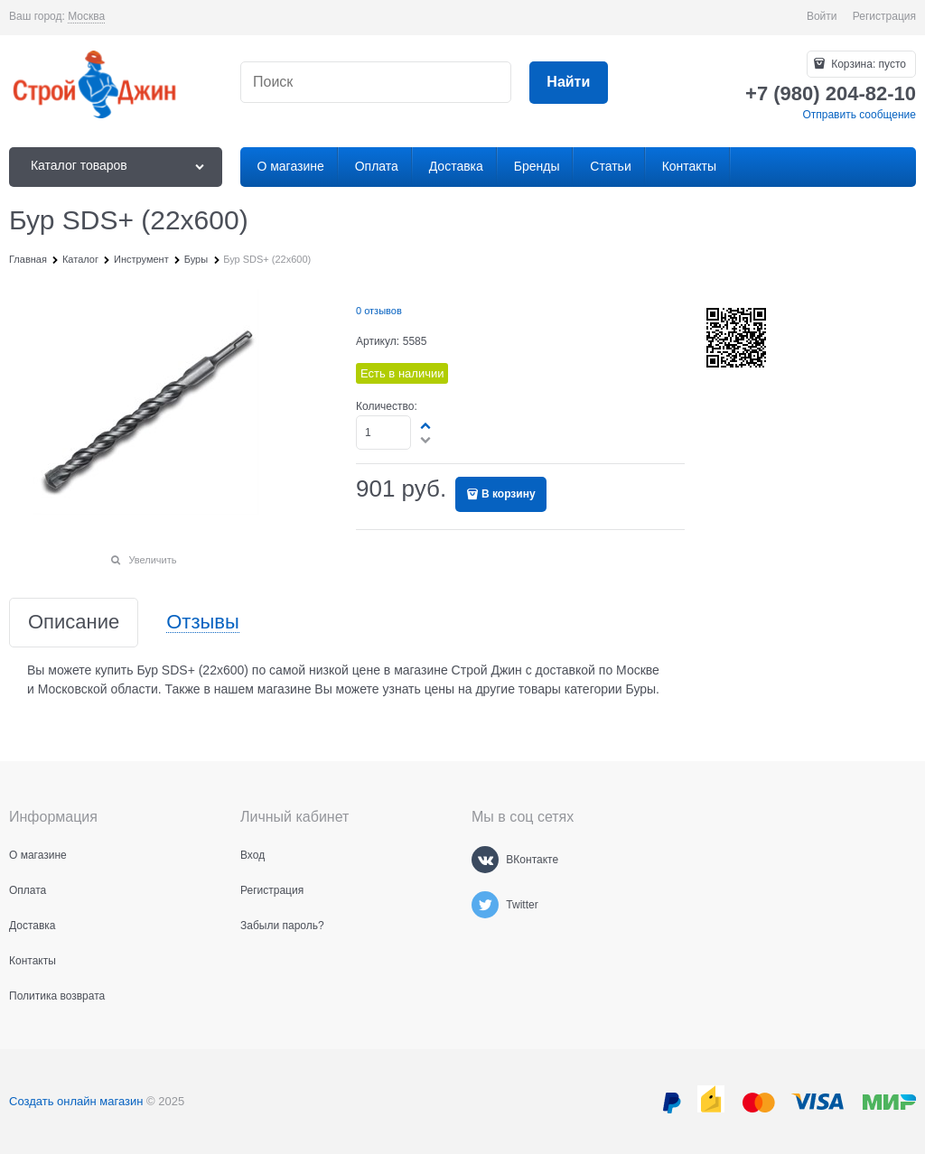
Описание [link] (73, 622)
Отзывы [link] (202, 622)
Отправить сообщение (859, 114)
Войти (822, 16)
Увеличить (152, 559)
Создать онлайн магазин (76, 1101)
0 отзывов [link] (379, 310)
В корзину (508, 494)
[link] (86, 16)
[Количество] (383, 432)
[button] (426, 425)
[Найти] (568, 82)
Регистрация (884, 16)
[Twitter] (485, 904)
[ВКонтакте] (485, 859)
